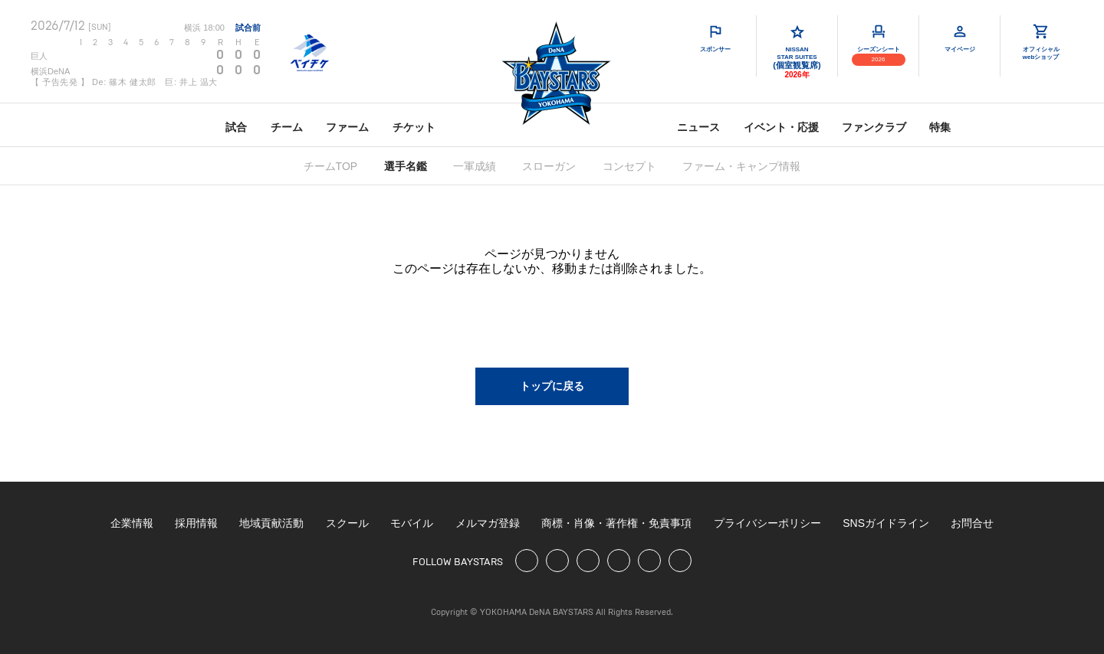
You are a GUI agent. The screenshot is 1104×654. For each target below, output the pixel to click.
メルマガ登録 (487, 523)
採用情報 (196, 523)
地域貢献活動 (271, 523)
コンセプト (629, 166)
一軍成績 (474, 166)
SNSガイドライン (886, 523)
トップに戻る (552, 386)
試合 (236, 127)
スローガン (549, 166)
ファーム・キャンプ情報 (741, 166)
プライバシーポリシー (767, 523)
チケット (414, 127)
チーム (287, 127)
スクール (347, 523)
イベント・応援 (781, 127)
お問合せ (972, 523)
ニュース (698, 127)
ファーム (347, 127)
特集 (940, 127)
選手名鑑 (405, 166)
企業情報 (131, 523)
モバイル (411, 523)
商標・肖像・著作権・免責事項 (616, 523)
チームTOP (331, 166)
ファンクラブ (874, 127)
